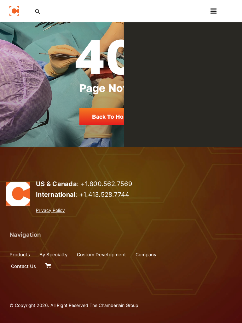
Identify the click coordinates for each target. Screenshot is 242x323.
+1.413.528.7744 (104, 194)
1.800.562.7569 (108, 184)
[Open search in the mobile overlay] (37, 11)
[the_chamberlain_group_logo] (14, 9)
